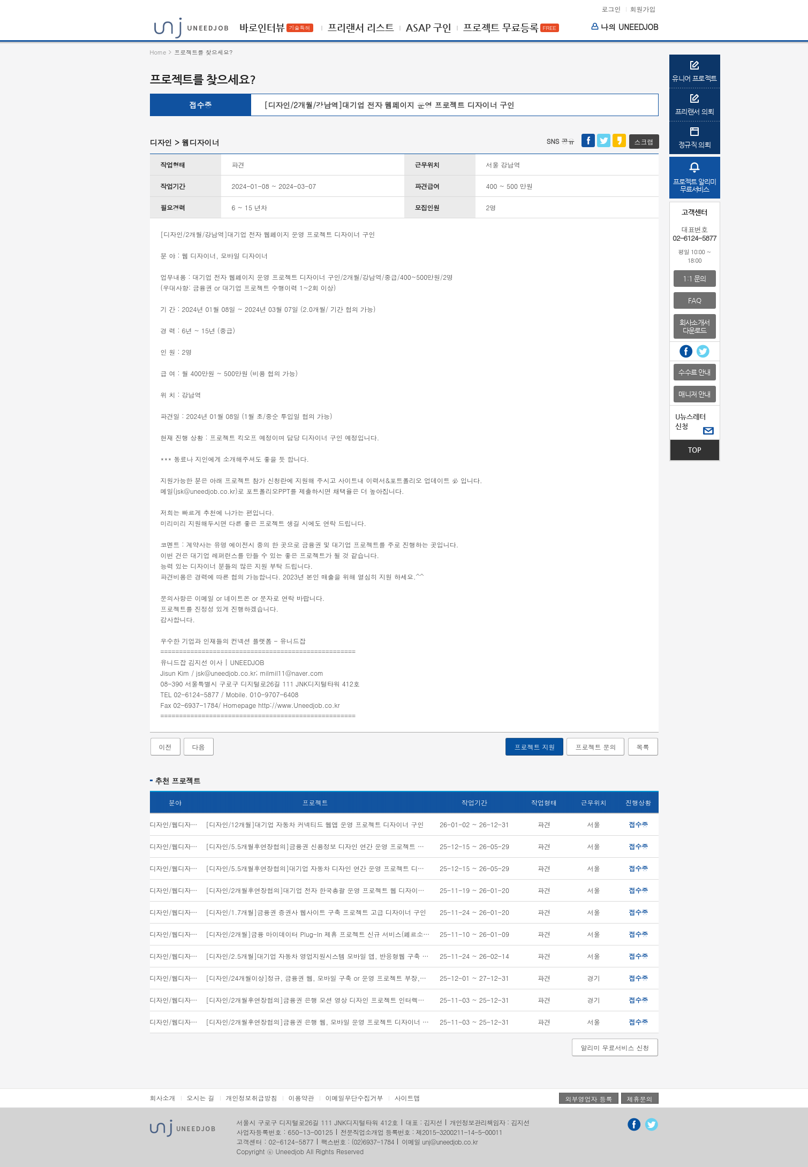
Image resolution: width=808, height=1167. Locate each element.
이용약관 (301, 1097)
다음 (198, 746)
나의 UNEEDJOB (625, 26)
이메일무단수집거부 (354, 1097)
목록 (643, 746)
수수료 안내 (694, 372)
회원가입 (643, 9)
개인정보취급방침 (251, 1097)
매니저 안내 (694, 394)
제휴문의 (640, 1098)
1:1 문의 (694, 278)
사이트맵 (407, 1097)
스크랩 (644, 141)
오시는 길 (201, 1097)
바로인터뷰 (262, 27)
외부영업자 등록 (588, 1098)
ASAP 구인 (428, 27)
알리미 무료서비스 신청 (614, 1047)
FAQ (694, 300)
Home (158, 52)
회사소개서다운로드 (694, 326)
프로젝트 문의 (595, 746)
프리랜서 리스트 (361, 27)
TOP (694, 450)
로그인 (611, 9)
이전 (165, 746)
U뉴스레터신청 (690, 421)
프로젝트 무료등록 (501, 27)
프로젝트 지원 (534, 746)
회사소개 (163, 1097)
